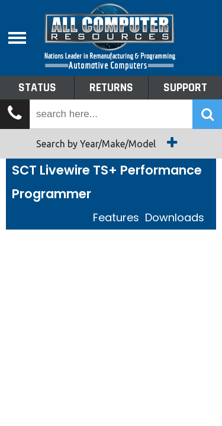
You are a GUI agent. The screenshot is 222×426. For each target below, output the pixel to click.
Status (37, 87)
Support (185, 87)
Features (116, 217)
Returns (111, 87)
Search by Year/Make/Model (111, 142)
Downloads (174, 217)
